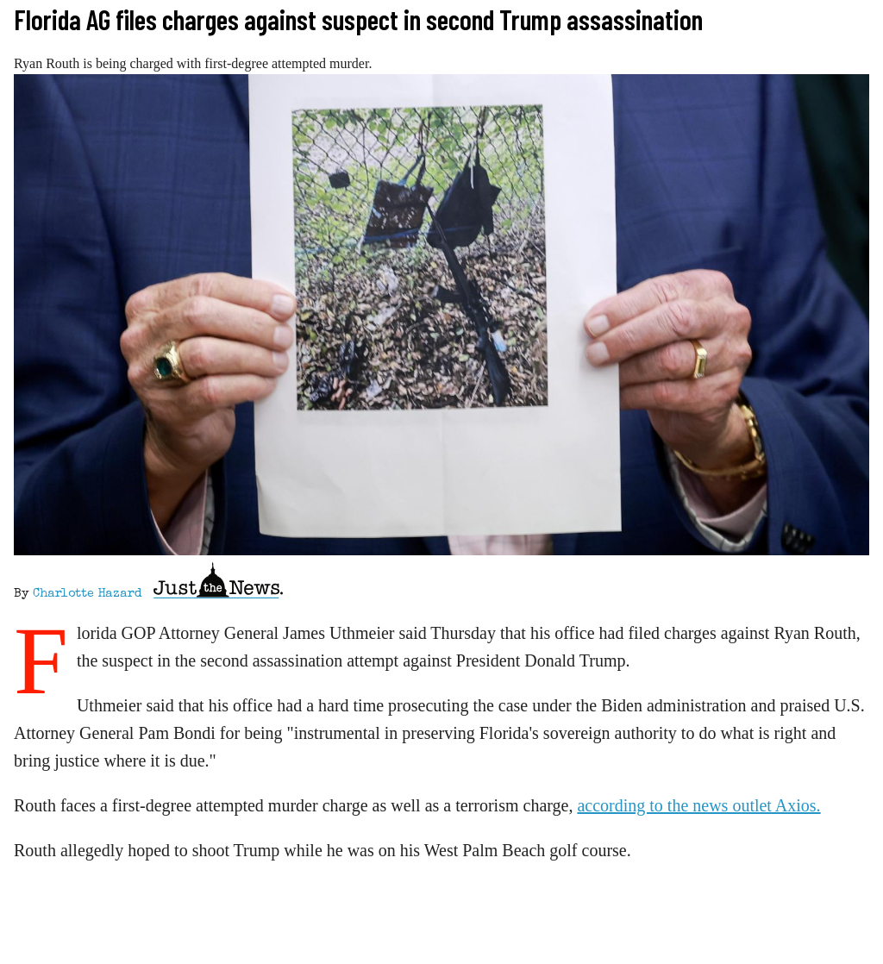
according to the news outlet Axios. (698, 805)
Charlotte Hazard (87, 594)
